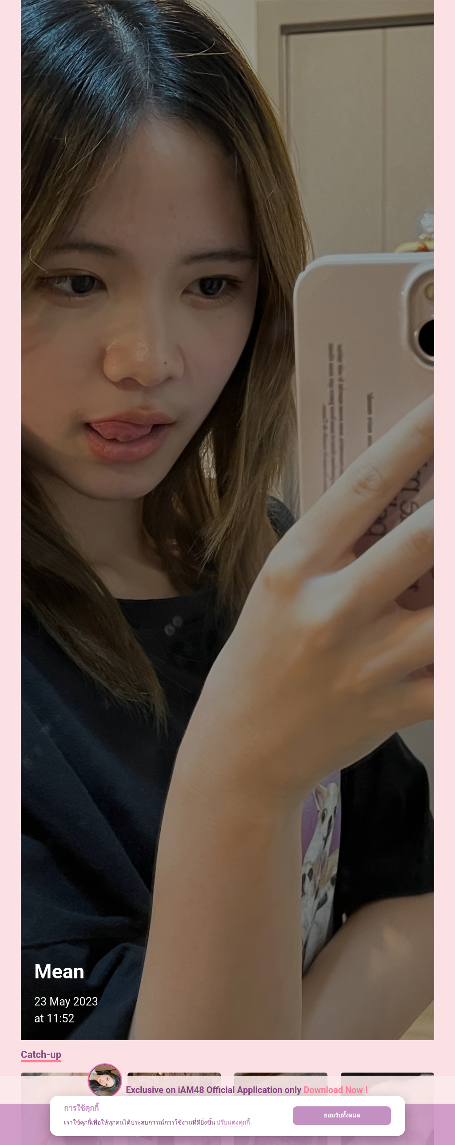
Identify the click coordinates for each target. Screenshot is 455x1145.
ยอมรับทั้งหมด (342, 1115)
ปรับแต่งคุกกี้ (233, 1122)
